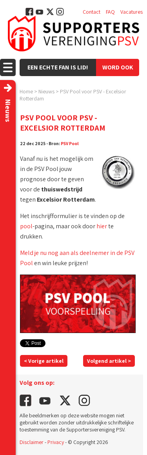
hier (101, 226)
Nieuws (46, 91)
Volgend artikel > (109, 360)
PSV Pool (70, 143)
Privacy (55, 442)
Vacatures (131, 11)
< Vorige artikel (44, 360)
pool (26, 226)
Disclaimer (32, 442)
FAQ (110, 11)
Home (26, 91)
